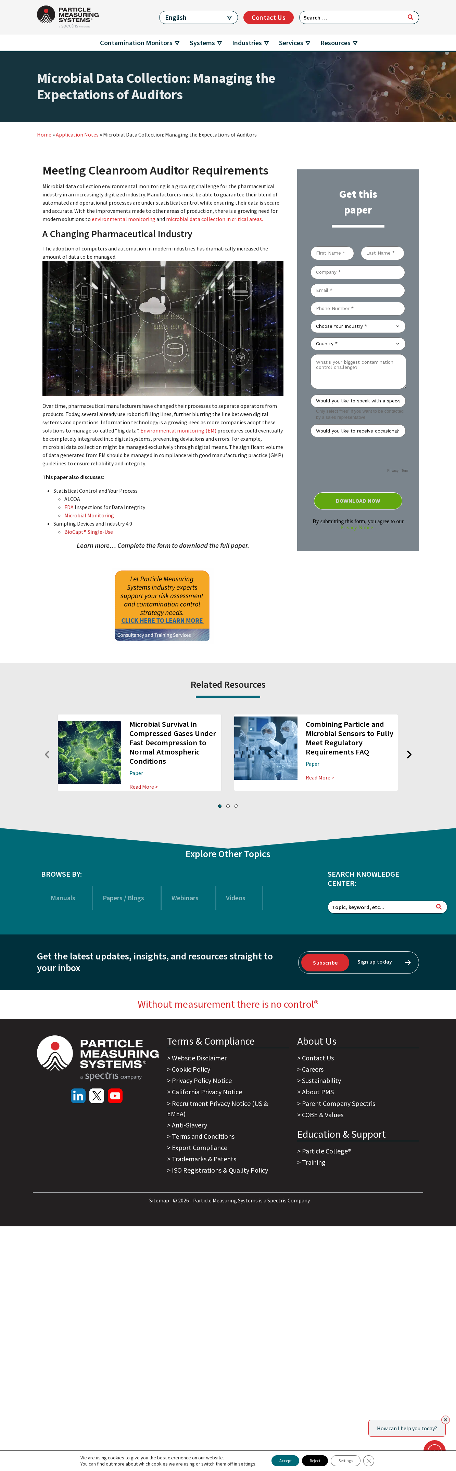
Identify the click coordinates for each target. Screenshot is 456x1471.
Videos (235, 897)
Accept (276, 1460)
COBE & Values (322, 1114)
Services (291, 42)
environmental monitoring (123, 219)
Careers (313, 1069)
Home (44, 134)
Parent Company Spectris (338, 1103)
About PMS (318, 1091)
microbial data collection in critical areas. (214, 219)
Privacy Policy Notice (202, 1080)
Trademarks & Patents (204, 1158)
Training (314, 1162)
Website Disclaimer (199, 1058)
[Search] (410, 17)
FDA (69, 507)
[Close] (445, 1420)
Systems (202, 42)
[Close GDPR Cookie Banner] (380, 1460)
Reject (313, 1460)
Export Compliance (199, 1147)
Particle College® (326, 1151)
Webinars (185, 897)
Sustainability (321, 1080)
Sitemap (159, 1200)
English (176, 17)
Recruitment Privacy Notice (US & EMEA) (217, 1108)
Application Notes (77, 134)
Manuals (63, 897)
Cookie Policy (191, 1069)
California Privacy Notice (207, 1091)
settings (234, 1463)
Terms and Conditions (203, 1136)
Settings (352, 1460)
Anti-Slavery (189, 1125)
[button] (220, 806)
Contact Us (269, 17)
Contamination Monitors (136, 42)
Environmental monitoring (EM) (178, 430)
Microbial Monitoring (89, 515)
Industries (247, 42)
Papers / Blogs (123, 897)
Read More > (143, 786)
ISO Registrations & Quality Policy (220, 1170)
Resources (335, 42)
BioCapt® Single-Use (89, 531)
